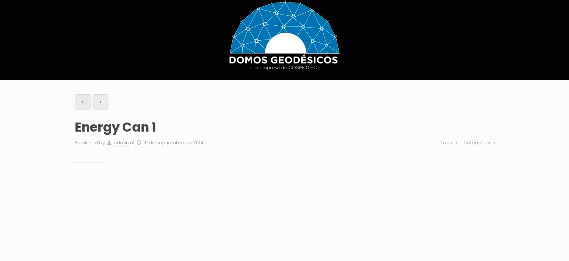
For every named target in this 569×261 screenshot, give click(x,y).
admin (121, 142)
